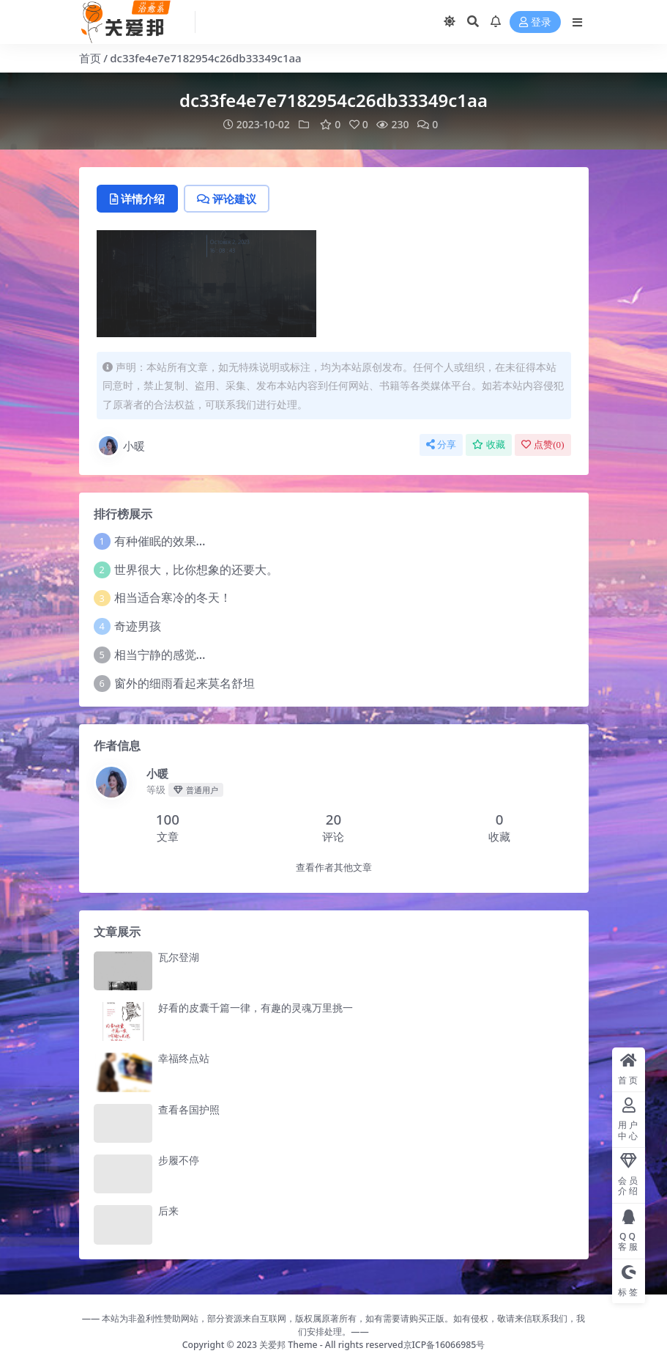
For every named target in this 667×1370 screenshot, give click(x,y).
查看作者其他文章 (334, 867)
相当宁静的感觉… (160, 655)
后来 (168, 1211)
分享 (441, 444)
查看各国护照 (189, 1109)
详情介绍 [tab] (137, 198)
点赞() (542, 444)
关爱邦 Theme (288, 1344)
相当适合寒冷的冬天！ (172, 597)
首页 (90, 58)
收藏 (488, 444)
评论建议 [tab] (226, 198)
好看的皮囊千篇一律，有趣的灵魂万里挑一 (255, 1007)
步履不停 (178, 1160)
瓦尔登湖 (178, 957)
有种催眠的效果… (160, 541)
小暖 (121, 445)
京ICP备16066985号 (444, 1344)
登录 (535, 22)
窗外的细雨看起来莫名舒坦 (184, 683)
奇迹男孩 (137, 626)
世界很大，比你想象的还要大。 (196, 569)
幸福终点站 (183, 1058)
